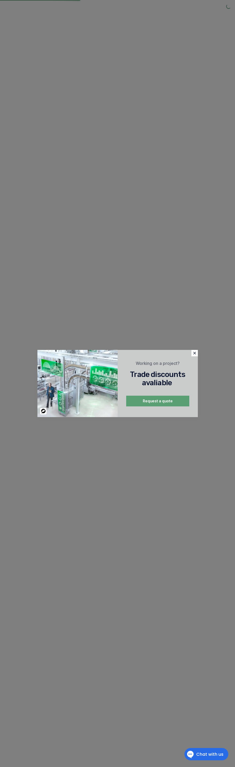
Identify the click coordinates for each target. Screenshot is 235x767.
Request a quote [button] (158, 401)
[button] (194, 353)
